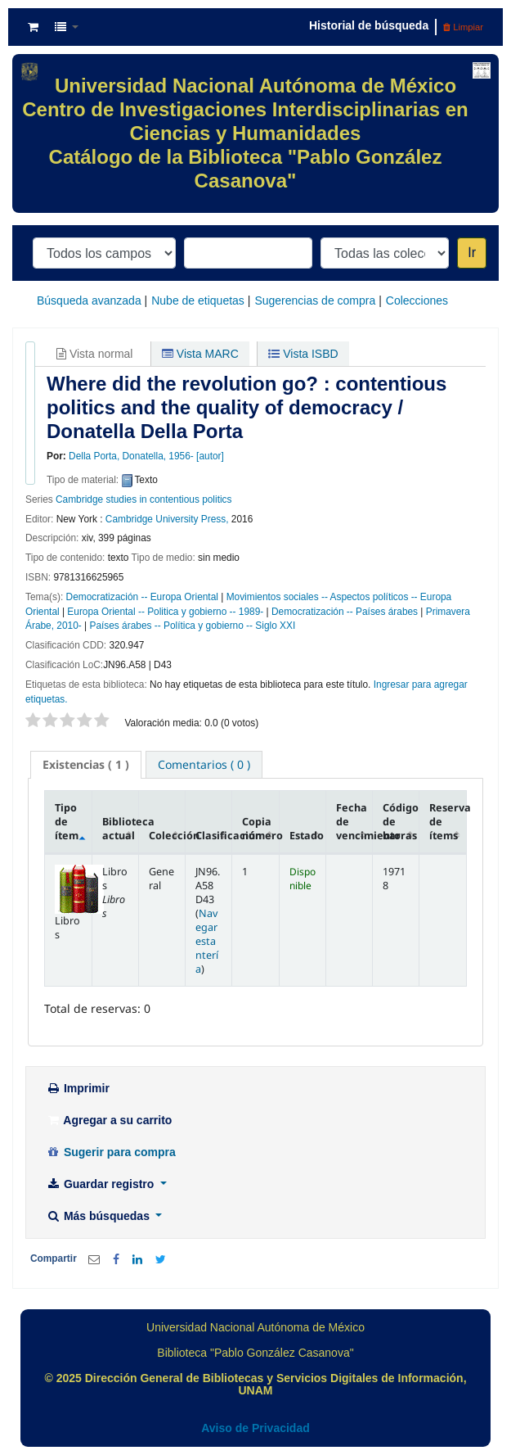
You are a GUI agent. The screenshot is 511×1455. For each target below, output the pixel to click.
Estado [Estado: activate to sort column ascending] (306, 836)
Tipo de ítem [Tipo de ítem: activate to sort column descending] (66, 822)
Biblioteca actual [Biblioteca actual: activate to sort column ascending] (120, 829)
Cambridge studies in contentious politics (143, 499)
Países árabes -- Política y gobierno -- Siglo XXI (192, 625)
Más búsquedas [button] (99, 1215)
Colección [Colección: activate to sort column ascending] (167, 836)
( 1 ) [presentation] (86, 764)
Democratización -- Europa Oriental (142, 597)
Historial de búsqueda (368, 25)
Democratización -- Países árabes (344, 611)
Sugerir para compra (111, 1152)
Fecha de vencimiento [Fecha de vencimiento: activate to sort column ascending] (354, 822)
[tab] (85, 765)
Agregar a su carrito (109, 1120)
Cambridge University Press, (167, 519)
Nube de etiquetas (197, 300)
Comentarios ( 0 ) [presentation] (204, 764)
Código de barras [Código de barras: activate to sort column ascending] (401, 822)
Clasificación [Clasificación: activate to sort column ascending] (213, 836)
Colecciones (417, 300)
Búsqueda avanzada (89, 300)
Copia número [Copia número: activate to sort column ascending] (260, 829)
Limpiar (463, 27)
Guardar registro (101, 1184)
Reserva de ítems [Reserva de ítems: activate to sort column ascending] (447, 822)
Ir (472, 253)
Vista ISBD (303, 353)
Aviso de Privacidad (255, 1428)
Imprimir (78, 1088)
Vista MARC (200, 353)
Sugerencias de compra (314, 300)
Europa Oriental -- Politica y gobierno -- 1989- (165, 611)
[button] (33, 27)
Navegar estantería (206, 941)
